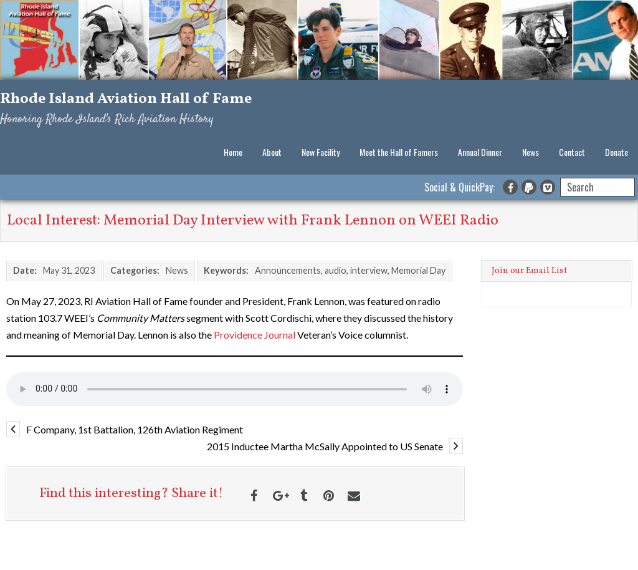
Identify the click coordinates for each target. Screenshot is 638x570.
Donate (616, 151)
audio (335, 270)
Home (233, 151)
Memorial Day (418, 270)
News (530, 151)
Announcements (288, 270)
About (272, 151)
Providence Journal (254, 335)
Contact (572, 151)
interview (369, 270)
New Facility (321, 151)
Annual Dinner (480, 151)
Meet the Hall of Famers (398, 151)
